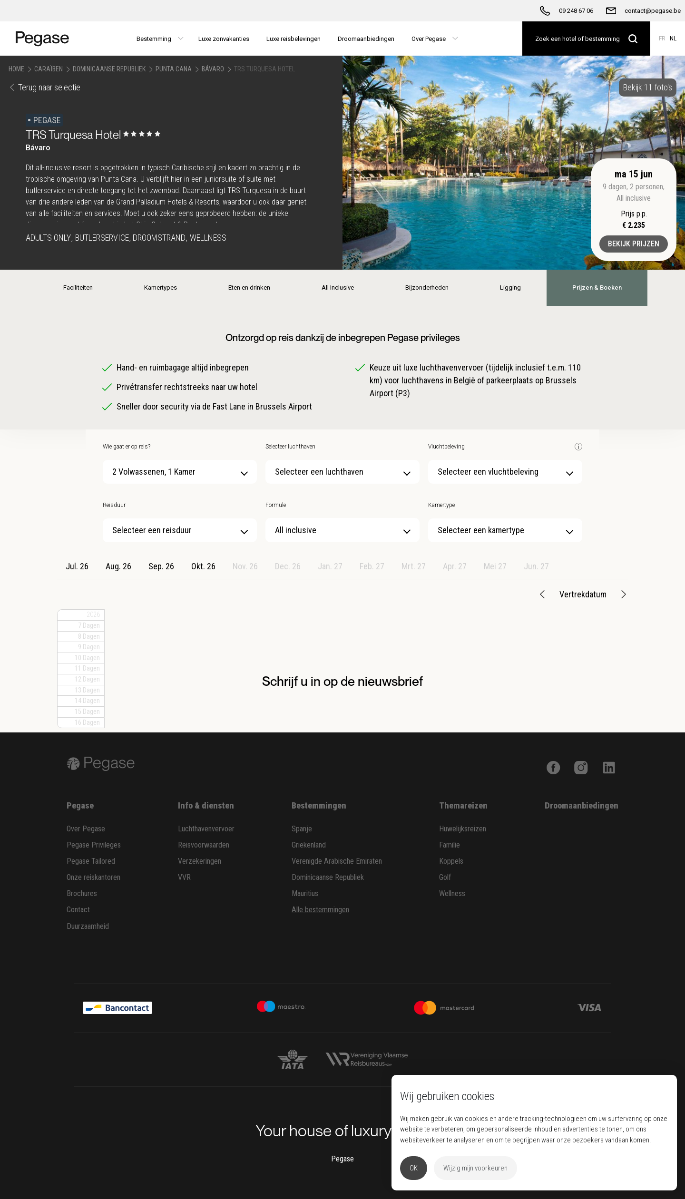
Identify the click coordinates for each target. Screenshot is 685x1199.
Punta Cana (174, 69)
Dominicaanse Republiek (109, 69)
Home (16, 69)
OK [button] (414, 1168)
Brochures (82, 893)
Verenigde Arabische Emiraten (337, 861)
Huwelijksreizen (462, 828)
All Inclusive (338, 287)
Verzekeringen (199, 861)
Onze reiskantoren (93, 877)
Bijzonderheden (427, 287)
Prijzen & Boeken (597, 287)
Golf (445, 877)
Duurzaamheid (88, 926)
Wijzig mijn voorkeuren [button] (475, 1168)
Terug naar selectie (44, 87)
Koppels (451, 861)
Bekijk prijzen (633, 243)
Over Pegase (86, 828)
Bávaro (213, 69)
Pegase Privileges (94, 844)
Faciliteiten (78, 287)
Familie (449, 844)
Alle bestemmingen (320, 909)
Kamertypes (160, 287)
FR (662, 38)
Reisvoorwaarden (203, 844)
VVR (184, 877)
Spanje (302, 828)
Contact (78, 909)
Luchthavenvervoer (206, 828)
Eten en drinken (249, 287)
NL (673, 38)
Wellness (452, 893)
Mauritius (305, 893)
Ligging (510, 287)
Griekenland (309, 844)
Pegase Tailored (91, 861)
